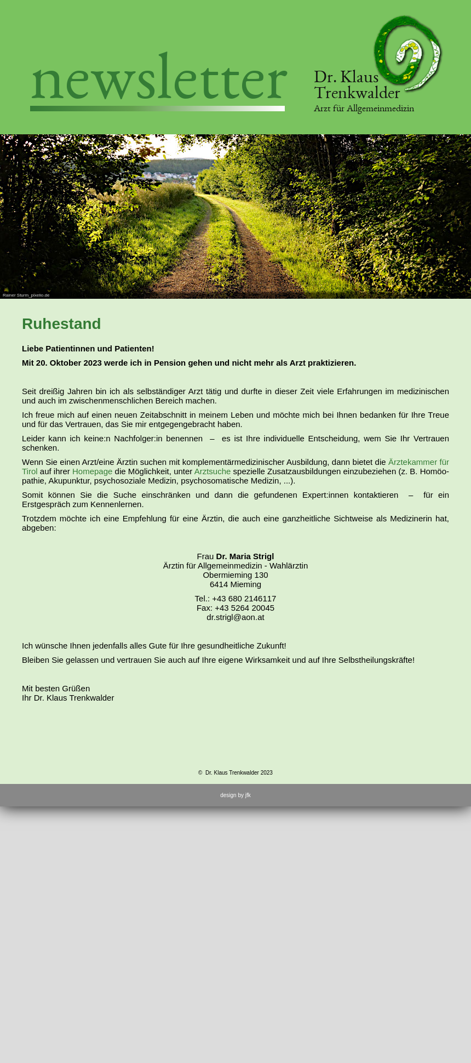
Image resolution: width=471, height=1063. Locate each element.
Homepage (92, 471)
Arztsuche (212, 471)
